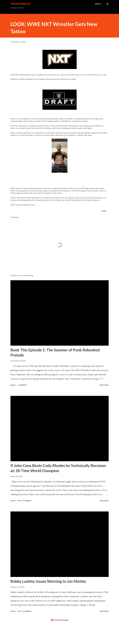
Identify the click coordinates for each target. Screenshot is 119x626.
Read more (104, 385)
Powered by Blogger (59, 620)
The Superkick (20, 3)
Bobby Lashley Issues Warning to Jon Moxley (48, 581)
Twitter (25, 205)
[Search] (98, 4)
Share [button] (103, 211)
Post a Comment (24, 501)
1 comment (22, 385)
